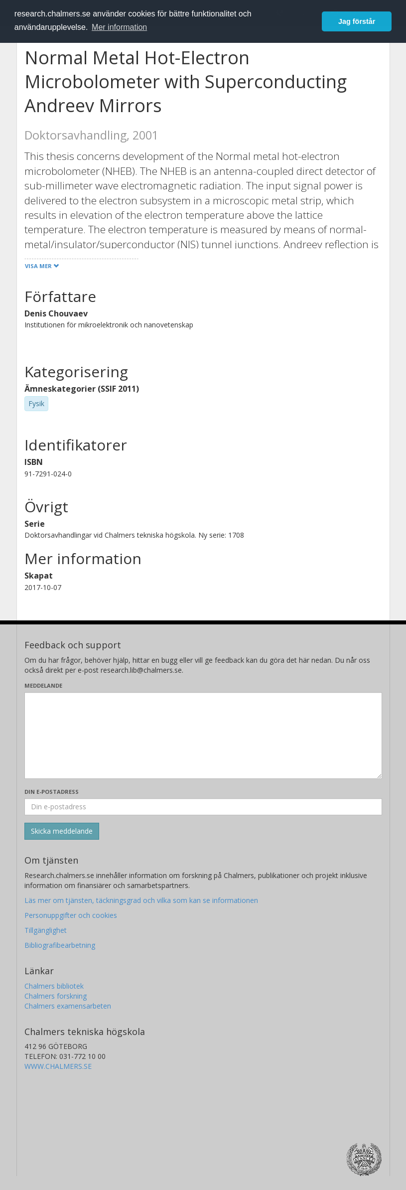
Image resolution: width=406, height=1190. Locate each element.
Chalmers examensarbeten (67, 1006)
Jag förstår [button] (356, 21)
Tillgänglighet (45, 930)
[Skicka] (61, 831)
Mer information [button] (119, 27)
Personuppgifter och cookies (70, 915)
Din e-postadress (51, 791)
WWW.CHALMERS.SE (58, 1066)
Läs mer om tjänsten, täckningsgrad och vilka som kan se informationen (141, 900)
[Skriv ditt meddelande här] (203, 735)
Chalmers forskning (55, 996)
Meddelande (43, 685)
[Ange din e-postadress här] (203, 806)
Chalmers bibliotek (54, 986)
